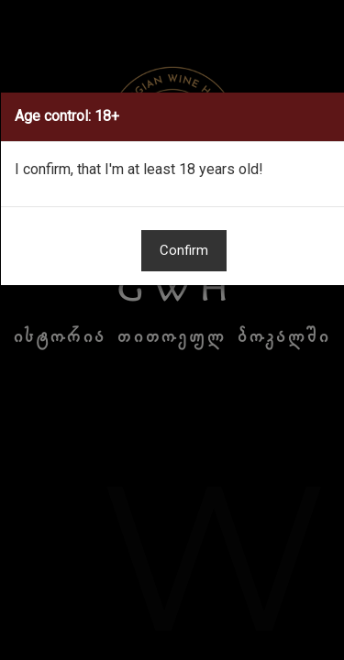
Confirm (184, 250)
